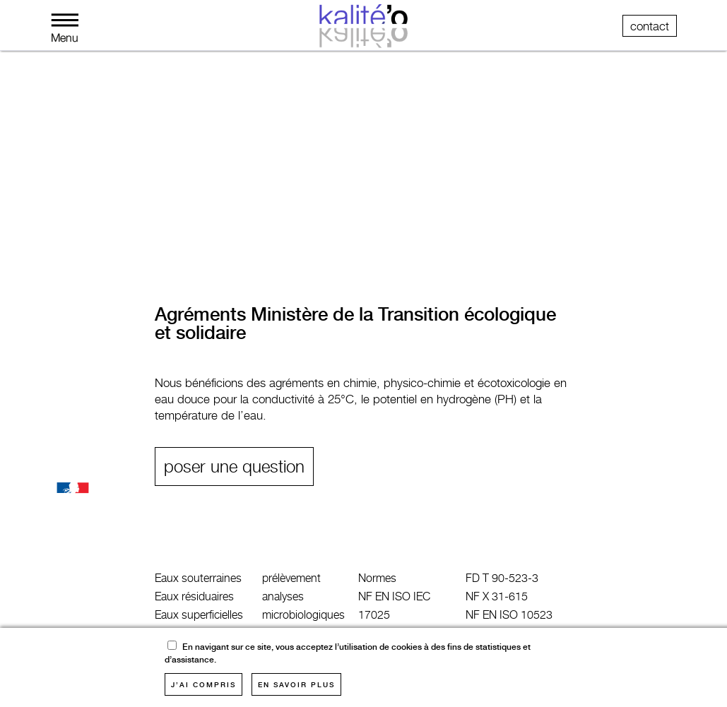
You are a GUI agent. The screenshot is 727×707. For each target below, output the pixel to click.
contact (649, 25)
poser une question (234, 466)
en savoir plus (296, 684)
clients (359, 232)
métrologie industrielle (118, 232)
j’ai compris (203, 684)
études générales (260, 232)
